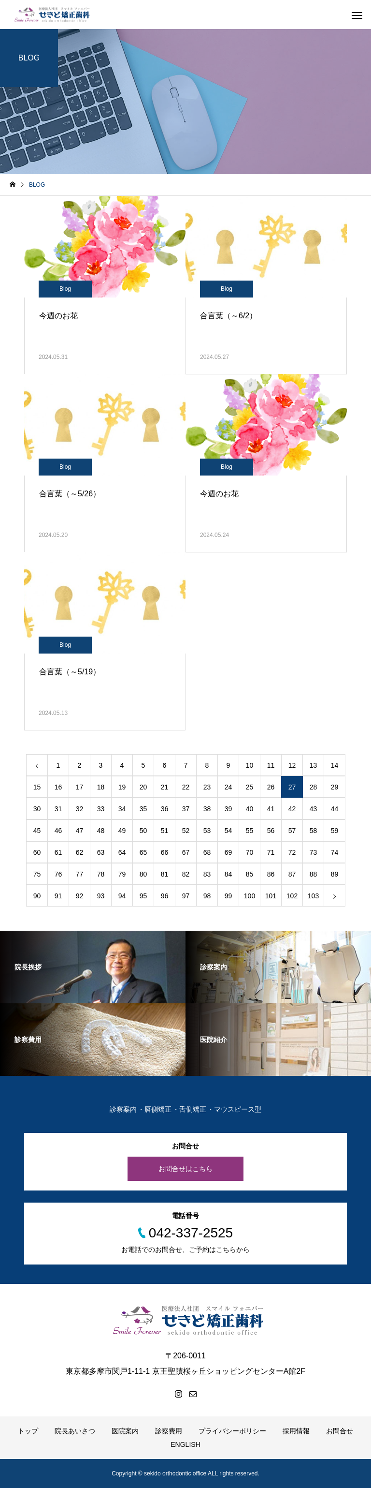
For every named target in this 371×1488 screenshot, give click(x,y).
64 (122, 852)
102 (292, 896)
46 (58, 830)
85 (250, 874)
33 (101, 809)
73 (313, 852)
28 (313, 787)
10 (250, 765)
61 (58, 852)
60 (37, 852)
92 (80, 896)
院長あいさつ (75, 1431)
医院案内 (125, 1431)
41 (271, 809)
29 (335, 787)
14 (335, 765)
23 (207, 787)
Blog (65, 288)
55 (250, 830)
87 (292, 874)
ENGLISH (185, 1444)
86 (271, 874)
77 (80, 874)
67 (186, 852)
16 (58, 787)
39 (228, 809)
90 (37, 896)
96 (165, 896)
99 (228, 896)
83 (207, 874)
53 (207, 830)
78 (101, 874)
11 (271, 765)
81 (165, 874)
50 (143, 830)
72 (292, 852)
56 (271, 830)
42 (292, 809)
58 (313, 830)
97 (186, 896)
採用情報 (296, 1431)
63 (101, 852)
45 (37, 830)
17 (80, 787)
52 (186, 830)
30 (37, 809)
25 (250, 787)
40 (250, 809)
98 (207, 896)
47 (80, 830)
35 (143, 809)
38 (207, 809)
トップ (28, 1431)
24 (228, 787)
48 (101, 830)
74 (335, 852)
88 (313, 874)
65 (143, 852)
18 (101, 787)
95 (143, 896)
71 (271, 852)
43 (313, 809)
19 (122, 787)
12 (292, 765)
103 (313, 896)
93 (101, 896)
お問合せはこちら (185, 1169)
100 (249, 896)
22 (186, 787)
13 (313, 765)
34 (122, 809)
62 (80, 852)
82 (186, 874)
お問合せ (339, 1431)
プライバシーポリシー (232, 1431)
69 (228, 852)
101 (270, 896)
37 (186, 809)
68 (207, 852)
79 (122, 874)
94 (122, 896)
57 (292, 830)
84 (228, 874)
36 (165, 809)
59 (335, 830)
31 (58, 809)
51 (165, 830)
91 (58, 896)
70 (250, 852)
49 (122, 830)
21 (165, 787)
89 (335, 874)
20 (143, 787)
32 (80, 809)
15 (37, 787)
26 (271, 787)
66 (165, 852)
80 (143, 874)
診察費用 (168, 1431)
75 (37, 874)
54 (228, 830)
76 (58, 874)
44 (335, 809)
